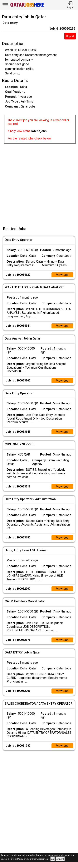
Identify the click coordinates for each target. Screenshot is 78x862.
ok (52, 859)
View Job (62, 275)
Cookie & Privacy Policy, (12, 859)
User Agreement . (41, 859)
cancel (60, 859)
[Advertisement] (39, 183)
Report (70, 36)
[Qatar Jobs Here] (27, 6)
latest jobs (39, 131)
